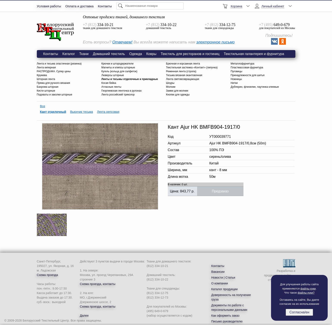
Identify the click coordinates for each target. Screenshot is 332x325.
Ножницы (236, 79)
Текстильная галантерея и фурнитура (254, 54)
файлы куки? (306, 292)
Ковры (151, 54)
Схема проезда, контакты (97, 284)
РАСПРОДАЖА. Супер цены (54, 71)
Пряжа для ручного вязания (53, 82)
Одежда (135, 54)
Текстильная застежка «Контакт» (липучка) (192, 67)
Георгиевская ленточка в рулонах (121, 90)
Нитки (234, 82)
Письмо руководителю (227, 321)
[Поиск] (150, 5)
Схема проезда (47, 275)
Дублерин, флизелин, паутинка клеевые (255, 86)
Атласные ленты (111, 86)
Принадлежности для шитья (248, 75)
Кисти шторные (46, 90)
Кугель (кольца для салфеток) (119, 71)
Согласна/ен (299, 312)
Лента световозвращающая (182, 79)
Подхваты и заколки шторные (54, 94)
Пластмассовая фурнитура (247, 67)
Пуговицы (236, 71)
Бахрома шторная (47, 86)
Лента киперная (46, 67)
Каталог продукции (224, 289)
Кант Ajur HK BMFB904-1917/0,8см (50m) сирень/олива (55, 32)
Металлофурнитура (242, 63)
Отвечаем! (122, 42)
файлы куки (308, 288)
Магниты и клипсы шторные (118, 67)
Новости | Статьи (223, 277)
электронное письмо (215, 42)
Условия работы (49, 6)
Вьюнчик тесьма (81, 111)
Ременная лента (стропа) (181, 71)
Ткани (84, 54)
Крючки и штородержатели (117, 63)
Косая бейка (108, 82)
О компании (219, 283)
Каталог (68, 54)
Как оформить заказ (225, 315)
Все (42, 106)
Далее (84, 315)
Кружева (42, 75)
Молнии (171, 86)
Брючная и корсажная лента (183, 63)
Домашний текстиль (109, 54)
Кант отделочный (53, 111)
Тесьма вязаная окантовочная (184, 75)
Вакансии (218, 271)
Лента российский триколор (118, 94)
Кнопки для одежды (178, 94)
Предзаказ (220, 191)
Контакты (105, 6)
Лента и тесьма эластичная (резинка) (59, 63)
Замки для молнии (177, 90)
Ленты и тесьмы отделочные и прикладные (129, 79)
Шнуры (170, 82)
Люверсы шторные (112, 75)
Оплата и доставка (79, 6)
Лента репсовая (108, 111)
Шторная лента (46, 79)
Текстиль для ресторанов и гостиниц (190, 54)
